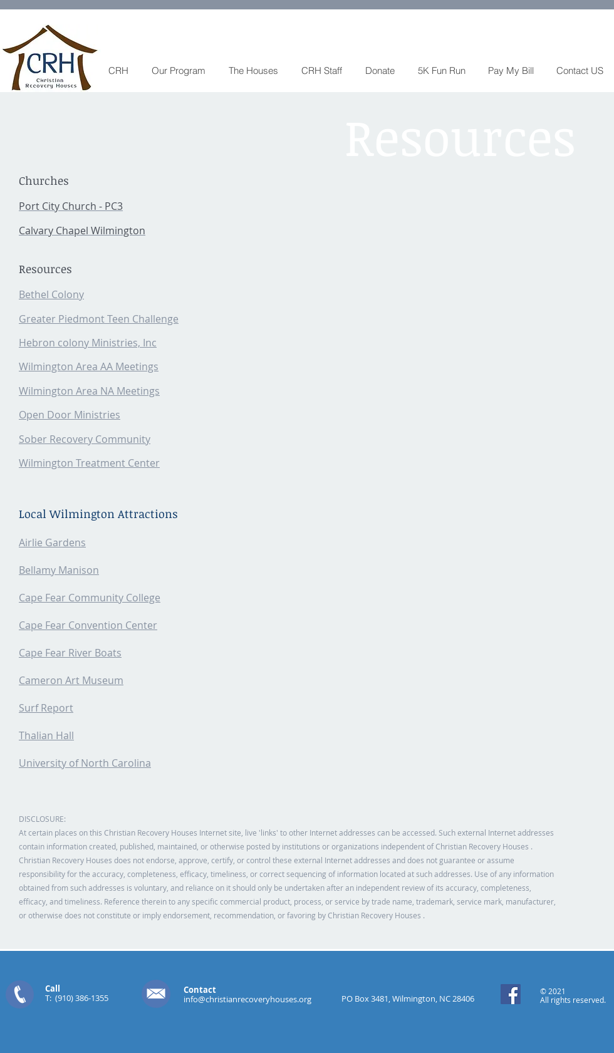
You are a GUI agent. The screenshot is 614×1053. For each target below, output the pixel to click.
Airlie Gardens (52, 542)
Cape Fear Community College (89, 597)
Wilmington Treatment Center (89, 463)
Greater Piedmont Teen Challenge (99, 319)
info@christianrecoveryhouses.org (247, 999)
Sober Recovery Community (84, 439)
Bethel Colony (51, 294)
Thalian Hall (46, 735)
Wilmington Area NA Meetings (89, 391)
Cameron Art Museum (71, 680)
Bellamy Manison (59, 570)
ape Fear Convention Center (91, 625)
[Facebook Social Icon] (511, 994)
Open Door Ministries (69, 415)
